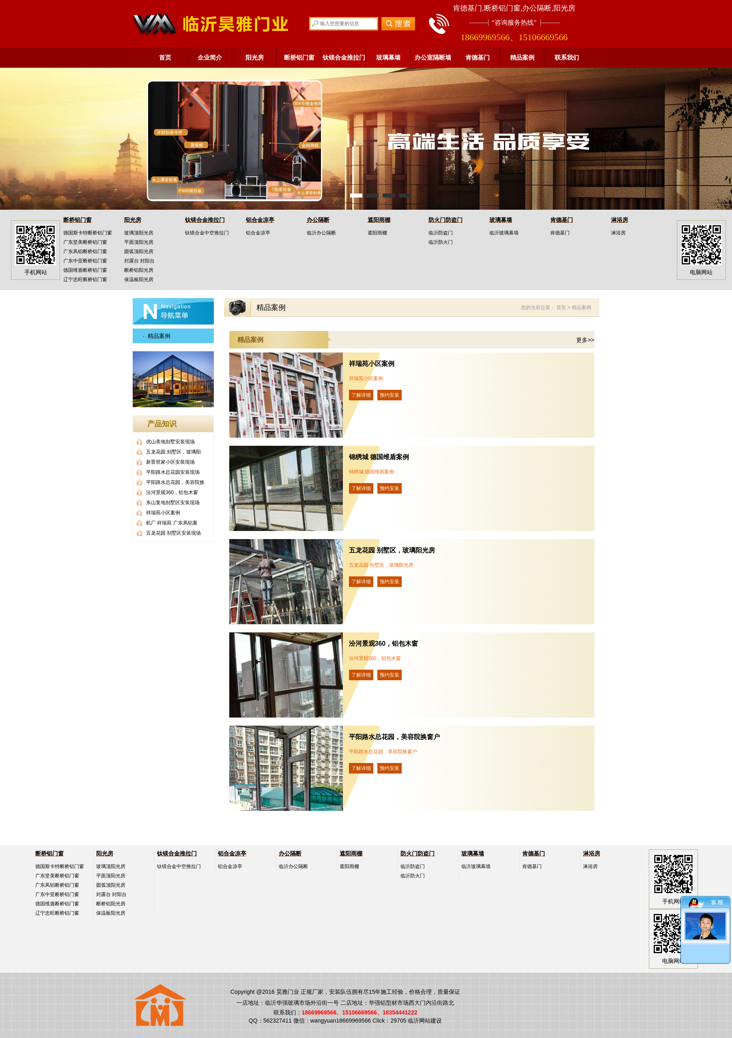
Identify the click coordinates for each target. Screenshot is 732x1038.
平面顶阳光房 (138, 242)
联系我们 (567, 57)
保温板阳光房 (138, 279)
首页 (165, 57)
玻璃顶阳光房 (138, 233)
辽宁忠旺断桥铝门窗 (85, 279)
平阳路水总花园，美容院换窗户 (394, 736)
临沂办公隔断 (321, 233)
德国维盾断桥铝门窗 (85, 270)
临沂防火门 (440, 242)
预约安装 (389, 395)
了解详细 (361, 395)
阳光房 (254, 57)
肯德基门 (477, 57)
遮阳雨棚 (379, 220)
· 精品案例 (156, 336)
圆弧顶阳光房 (138, 251)
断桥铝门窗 (299, 57)
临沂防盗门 (440, 233)
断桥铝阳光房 (138, 270)
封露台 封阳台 (139, 261)
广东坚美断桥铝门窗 (85, 242)
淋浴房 (619, 220)
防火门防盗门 (445, 220)
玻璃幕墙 (388, 57)
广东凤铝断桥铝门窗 (85, 251)
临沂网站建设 (425, 1020)
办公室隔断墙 (433, 57)
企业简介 (210, 57)
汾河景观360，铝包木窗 (383, 643)
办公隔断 (318, 220)
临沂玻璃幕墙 (504, 233)
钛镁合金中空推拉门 (207, 233)
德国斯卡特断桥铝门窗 (87, 233)
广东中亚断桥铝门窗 (85, 261)
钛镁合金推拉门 (344, 57)
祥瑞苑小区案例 (371, 363)
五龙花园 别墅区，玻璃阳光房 (392, 550)
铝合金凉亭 (260, 220)
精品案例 (522, 57)
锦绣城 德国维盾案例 (379, 456)
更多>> (585, 340)
